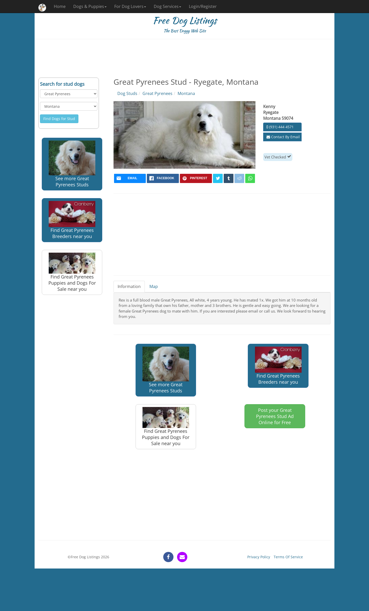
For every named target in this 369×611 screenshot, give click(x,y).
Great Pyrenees (157, 93)
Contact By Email (283, 136)
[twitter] (218, 178)
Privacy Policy (258, 556)
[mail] (130, 178)
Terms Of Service (288, 556)
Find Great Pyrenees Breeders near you (72, 220)
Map (153, 286)
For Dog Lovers (130, 6)
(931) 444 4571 (280, 126)
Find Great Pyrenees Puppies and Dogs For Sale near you (72, 272)
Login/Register (203, 6)
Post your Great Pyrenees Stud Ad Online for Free (275, 416)
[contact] (182, 557)
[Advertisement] (184, 58)
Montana (186, 93)
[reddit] (239, 178)
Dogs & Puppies (90, 6)
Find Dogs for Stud (59, 118)
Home (60, 6)
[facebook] (163, 178)
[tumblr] (228, 178)
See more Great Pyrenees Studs (72, 164)
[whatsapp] (250, 178)
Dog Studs (127, 93)
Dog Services (167, 6)
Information (129, 286)
